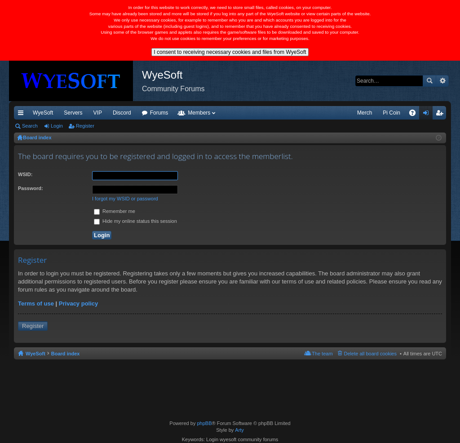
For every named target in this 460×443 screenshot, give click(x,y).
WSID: (25, 174)
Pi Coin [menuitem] (391, 113)
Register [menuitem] (441, 115)
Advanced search (442, 80)
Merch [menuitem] (364, 113)
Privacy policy (78, 303)
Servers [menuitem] (73, 113)
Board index (65, 353)
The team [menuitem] (322, 353)
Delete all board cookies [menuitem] (370, 353)
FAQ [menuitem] (415, 115)
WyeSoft (43, 113)
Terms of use (36, 303)
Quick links (22, 115)
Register (85, 125)
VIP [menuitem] (97, 113)
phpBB (204, 423)
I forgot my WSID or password (125, 198)
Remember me (114, 211)
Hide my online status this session (135, 221)
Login (57, 125)
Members (199, 113)
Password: (30, 188)
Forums (159, 113)
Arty (239, 430)
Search (429, 80)
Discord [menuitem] (122, 113)
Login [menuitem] (428, 115)
